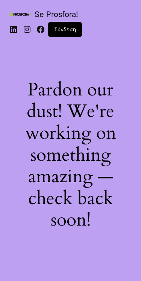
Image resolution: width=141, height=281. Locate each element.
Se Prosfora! (56, 14)
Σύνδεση (65, 29)
